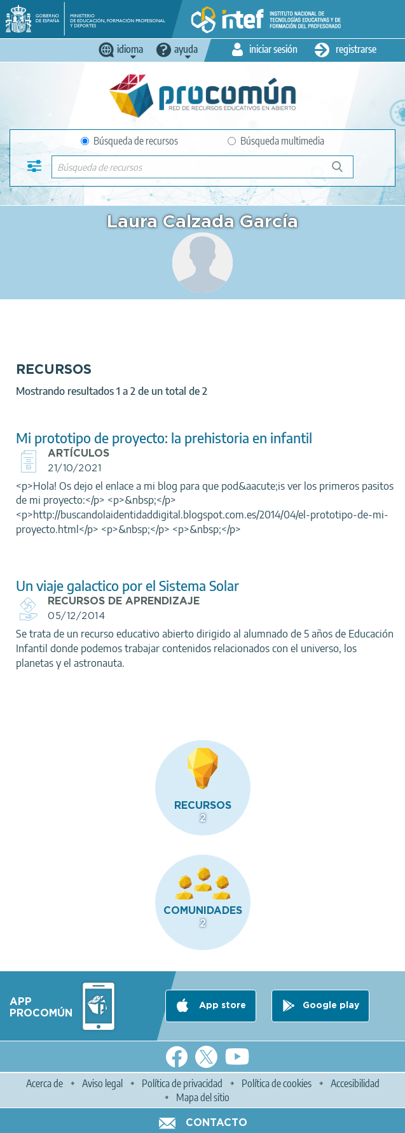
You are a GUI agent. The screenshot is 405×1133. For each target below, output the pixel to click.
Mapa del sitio (203, 1097)
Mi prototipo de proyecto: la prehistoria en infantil (164, 437)
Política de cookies (277, 1083)
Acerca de (44, 1083)
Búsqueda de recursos (129, 140)
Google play (331, 1005)
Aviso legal (102, 1083)
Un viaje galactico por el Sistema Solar (127, 585)
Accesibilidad (355, 1083)
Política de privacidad (182, 1083)
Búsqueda (344, 171)
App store (221, 1005)
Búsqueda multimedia (276, 140)
